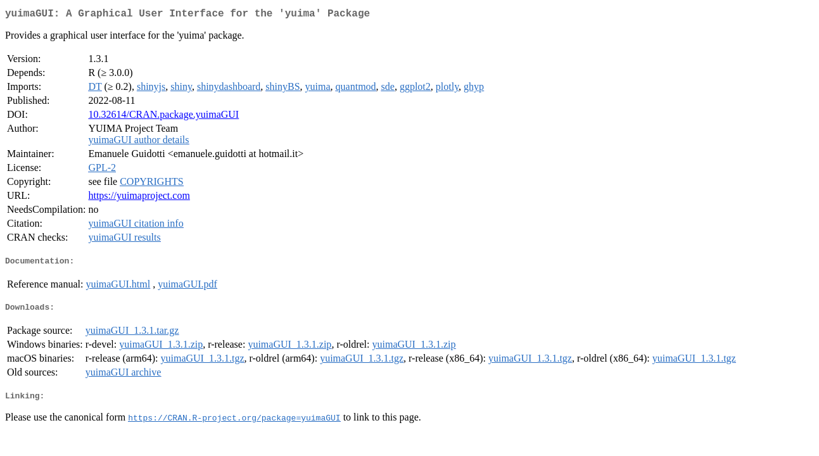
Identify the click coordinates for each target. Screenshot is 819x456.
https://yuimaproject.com (138, 198)
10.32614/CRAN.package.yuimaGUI (163, 116)
